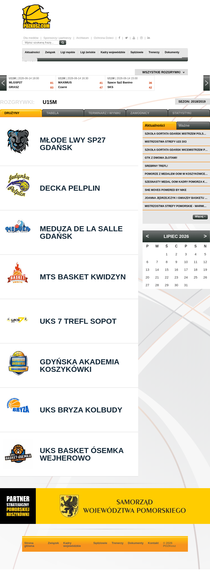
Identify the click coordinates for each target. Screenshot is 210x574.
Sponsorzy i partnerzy (57, 38)
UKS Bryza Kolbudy (81, 410)
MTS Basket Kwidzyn (83, 277)
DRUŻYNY (11, 113)
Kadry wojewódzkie (113, 52)
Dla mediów (30, 38)
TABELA (52, 113)
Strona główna (29, 544)
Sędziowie (136, 52)
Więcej (199, 216)
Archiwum (82, 38)
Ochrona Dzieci (104, 38)
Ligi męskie (68, 52)
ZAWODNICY (139, 113)
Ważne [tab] (184, 125)
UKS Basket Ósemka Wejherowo (81, 454)
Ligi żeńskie (87, 52)
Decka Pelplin (70, 188)
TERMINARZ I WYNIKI (104, 113)
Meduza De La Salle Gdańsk (81, 232)
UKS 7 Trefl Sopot (78, 321)
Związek (50, 52)
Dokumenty (172, 52)
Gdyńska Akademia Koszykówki (79, 365)
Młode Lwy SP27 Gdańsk (73, 144)
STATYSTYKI (181, 113)
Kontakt (153, 543)
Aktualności (32, 52)
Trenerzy (154, 52)
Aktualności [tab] (155, 125)
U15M (50, 102)
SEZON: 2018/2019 (192, 101)
